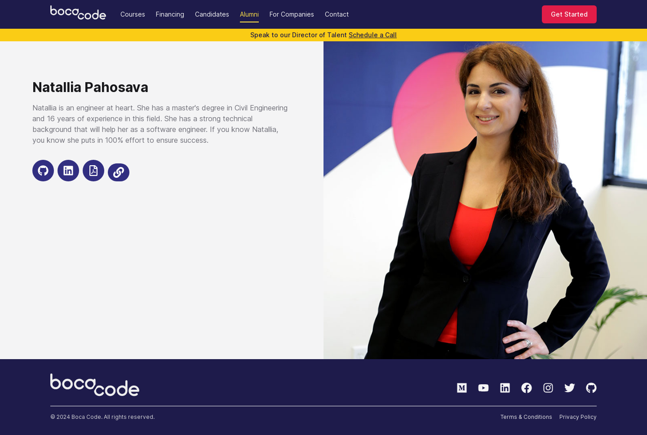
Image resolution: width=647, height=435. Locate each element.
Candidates (212, 14)
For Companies (292, 14)
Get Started (569, 14)
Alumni (249, 14)
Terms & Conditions (526, 416)
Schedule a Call (373, 35)
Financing (170, 14)
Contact (337, 14)
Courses (132, 14)
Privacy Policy (578, 416)
